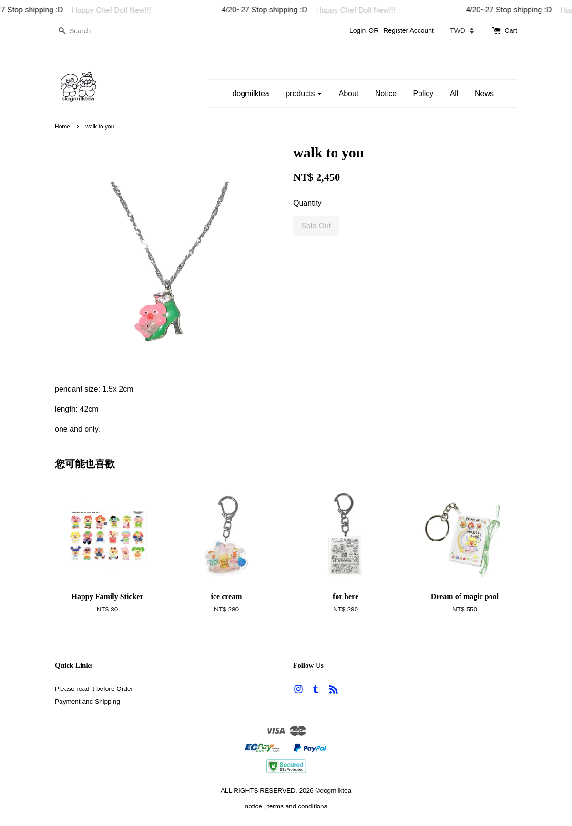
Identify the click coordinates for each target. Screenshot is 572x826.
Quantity (307, 203)
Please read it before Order (94, 688)
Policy (423, 93)
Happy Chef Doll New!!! (114, 10)
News (484, 93)
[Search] (83, 31)
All (454, 93)
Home (62, 126)
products (304, 93)
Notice (386, 93)
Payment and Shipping (87, 701)
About (348, 93)
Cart (511, 30)
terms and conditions (297, 806)
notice (253, 806)
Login (357, 30)
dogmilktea (250, 93)
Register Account (408, 30)
